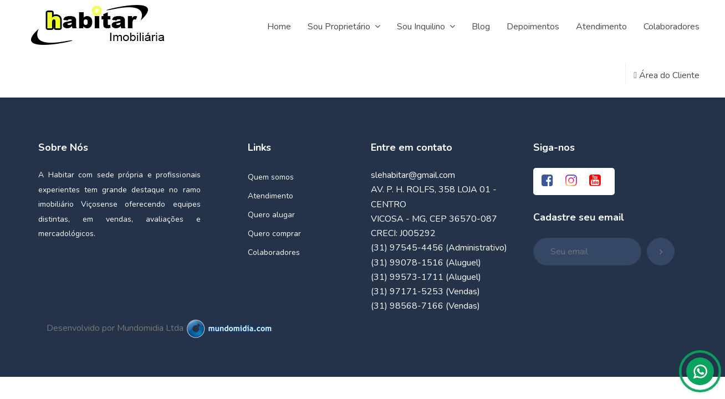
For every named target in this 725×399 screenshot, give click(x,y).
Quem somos (271, 177)
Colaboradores (274, 252)
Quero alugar (271, 214)
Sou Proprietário (344, 27)
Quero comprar (274, 233)
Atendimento (270, 196)
